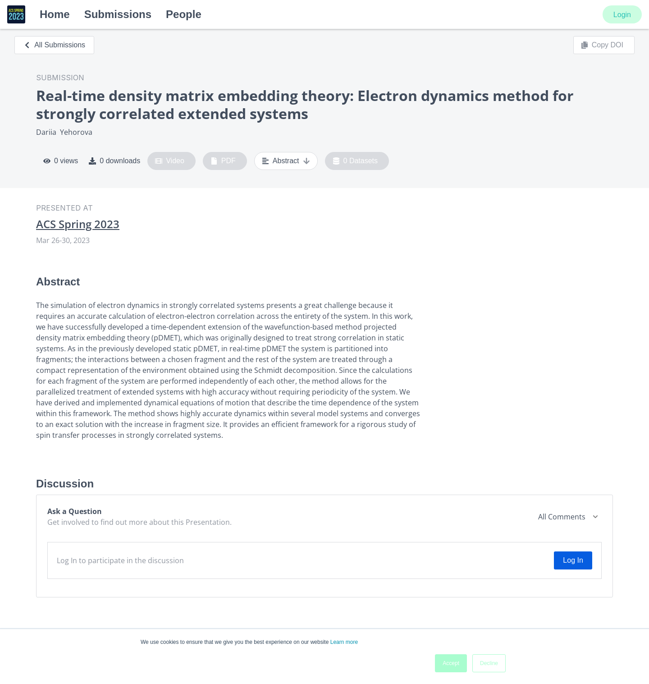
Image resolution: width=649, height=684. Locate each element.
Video (169, 161)
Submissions (117, 14)
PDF (223, 161)
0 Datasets (355, 161)
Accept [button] (451, 663)
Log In (573, 560)
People (183, 14)
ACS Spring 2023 (77, 224)
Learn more (344, 642)
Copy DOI (602, 45)
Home (55, 14)
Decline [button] (489, 663)
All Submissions (54, 45)
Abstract (286, 161)
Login (622, 14)
